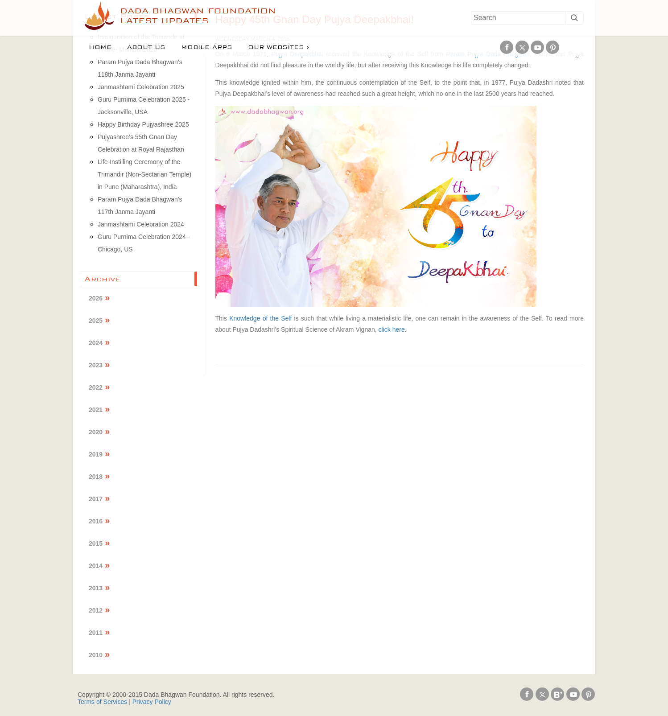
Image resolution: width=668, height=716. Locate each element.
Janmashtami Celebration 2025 (141, 87)
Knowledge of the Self (260, 318)
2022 (96, 387)
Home (100, 47)
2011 (96, 632)
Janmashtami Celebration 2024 (141, 224)
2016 (96, 521)
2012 (96, 610)
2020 (96, 432)
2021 (96, 409)
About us (146, 47)
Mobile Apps (206, 47)
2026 (96, 298)
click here (392, 329)
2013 (96, 588)
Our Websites (276, 47)
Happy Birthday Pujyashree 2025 (143, 124)
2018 (96, 476)
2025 (96, 320)
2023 (96, 365)
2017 (96, 498)
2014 (96, 565)
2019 (96, 454)
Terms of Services (102, 701)
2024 (96, 342)
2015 (96, 543)
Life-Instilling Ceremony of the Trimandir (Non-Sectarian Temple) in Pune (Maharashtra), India (144, 174)
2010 (96, 654)
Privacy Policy (151, 701)
